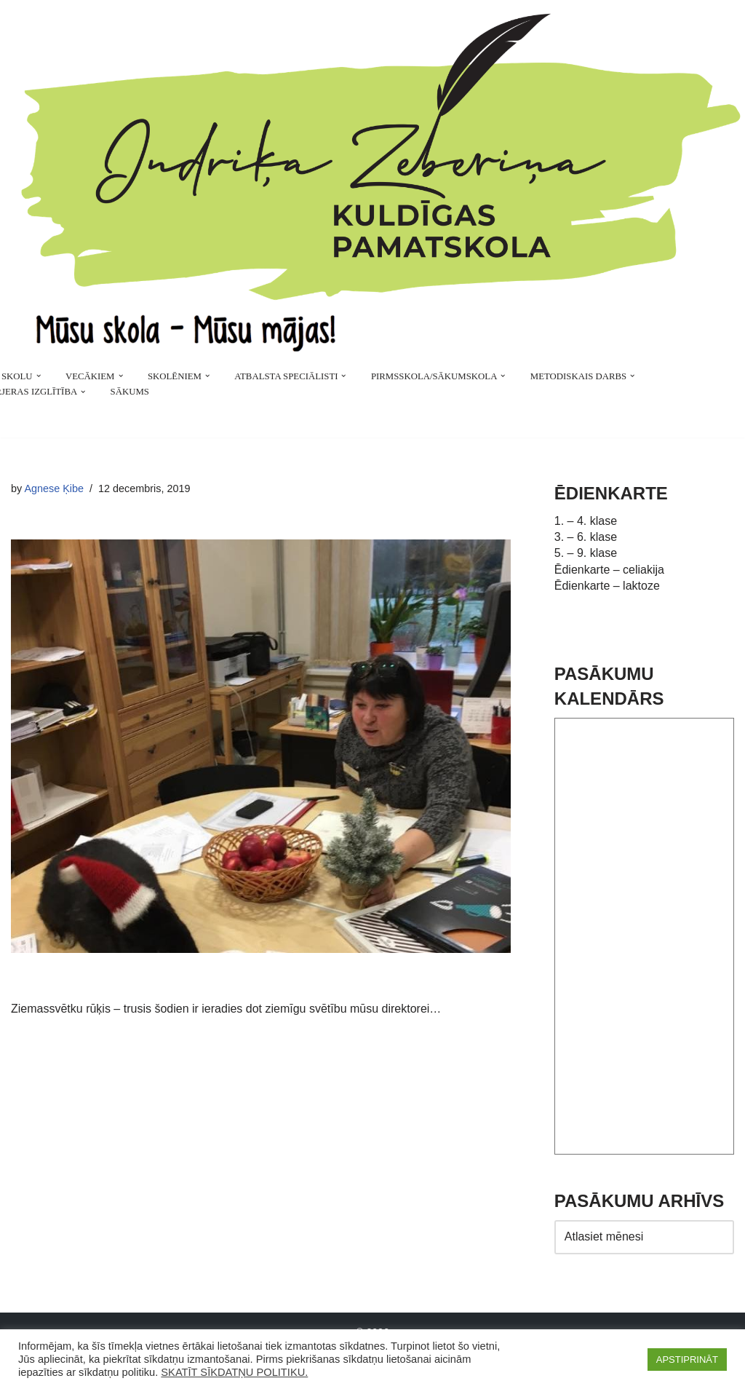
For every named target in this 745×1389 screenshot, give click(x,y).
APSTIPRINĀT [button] (687, 1359)
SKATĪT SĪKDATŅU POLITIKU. (234, 1372)
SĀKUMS (130, 392)
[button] (38, 375)
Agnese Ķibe (54, 488)
